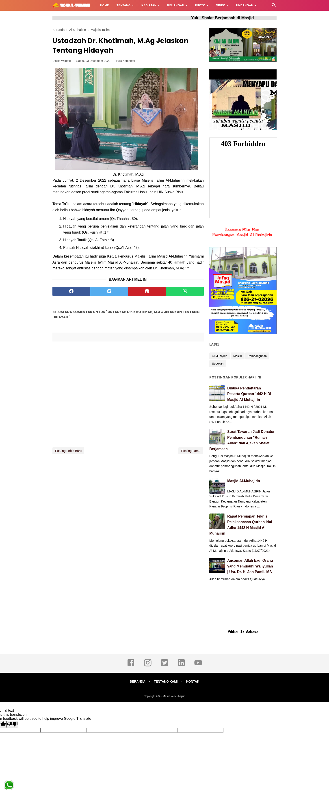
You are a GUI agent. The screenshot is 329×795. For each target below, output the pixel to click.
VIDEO (220, 5)
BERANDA (137, 681)
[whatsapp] (185, 291)
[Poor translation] (12, 724)
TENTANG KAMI (165, 681)
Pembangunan (257, 356)
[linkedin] (181, 666)
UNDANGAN (244, 5)
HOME (104, 5)
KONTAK (192, 681)
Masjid (237, 356)
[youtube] (198, 666)
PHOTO (200, 5)
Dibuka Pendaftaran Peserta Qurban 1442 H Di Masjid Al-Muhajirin (249, 394)
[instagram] (147, 666)
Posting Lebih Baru (68, 451)
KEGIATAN (148, 5)
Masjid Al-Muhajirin (243, 481)
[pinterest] (147, 291)
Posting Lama (190, 451)
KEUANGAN (175, 5)
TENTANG (124, 5)
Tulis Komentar (125, 60)
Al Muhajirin (219, 356)
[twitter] (109, 291)
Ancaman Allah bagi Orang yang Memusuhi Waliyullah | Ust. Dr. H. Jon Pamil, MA (250, 566)
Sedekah (217, 363)
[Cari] (274, 6)
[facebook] (71, 291)
